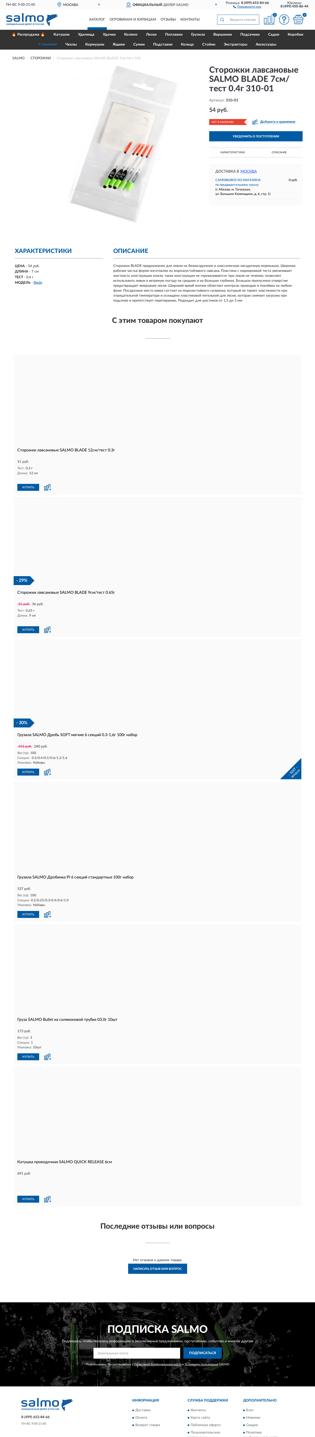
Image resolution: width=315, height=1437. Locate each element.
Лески (151, 34)
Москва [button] (248, 171)
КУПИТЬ (28, 482)
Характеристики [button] (232, 152)
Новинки (253, 1389)
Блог (250, 1382)
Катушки (62, 34)
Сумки (139, 44)
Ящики (119, 44)
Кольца (187, 44)
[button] (247, 6)
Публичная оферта (206, 1397)
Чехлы (71, 44)
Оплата (141, 1389)
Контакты (190, 19)
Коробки (295, 34)
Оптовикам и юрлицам (133, 19)
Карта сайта (200, 1389)
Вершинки (222, 34)
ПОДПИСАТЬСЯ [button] (202, 1325)
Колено (131, 34)
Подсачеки (250, 34)
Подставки (162, 44)
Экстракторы (235, 44)
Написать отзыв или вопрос (157, 1241)
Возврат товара (147, 1397)
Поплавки (174, 34)
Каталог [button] (97, 19)
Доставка (142, 1382)
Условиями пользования (201, 1336)
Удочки (109, 34)
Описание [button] (279, 152)
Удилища (86, 34)
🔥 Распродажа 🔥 (28, 34)
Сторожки (48, 44)
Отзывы (168, 19)
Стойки (208, 44)
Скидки (252, 1397)
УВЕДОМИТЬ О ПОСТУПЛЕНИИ (256, 136)
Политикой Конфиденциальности (157, 1336)
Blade (38, 282)
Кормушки (94, 44)
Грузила (198, 34)
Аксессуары (266, 44)
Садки (273, 34)
